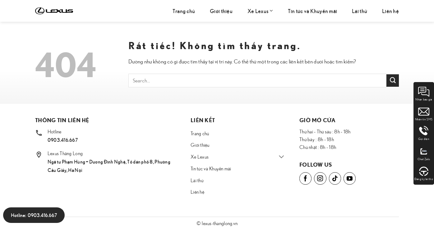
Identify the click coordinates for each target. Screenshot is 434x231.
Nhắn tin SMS (423, 113)
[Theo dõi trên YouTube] (350, 178)
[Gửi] (392, 80)
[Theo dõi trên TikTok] (335, 178)
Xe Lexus (260, 10)
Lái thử (359, 10)
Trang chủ (184, 10)
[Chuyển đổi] (282, 157)
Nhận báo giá (423, 93)
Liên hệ (390, 10)
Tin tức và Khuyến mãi (312, 10)
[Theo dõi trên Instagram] (320, 178)
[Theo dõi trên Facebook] (305, 178)
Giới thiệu (221, 10)
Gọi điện (423, 133)
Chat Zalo (424, 153)
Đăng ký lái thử (423, 173)
